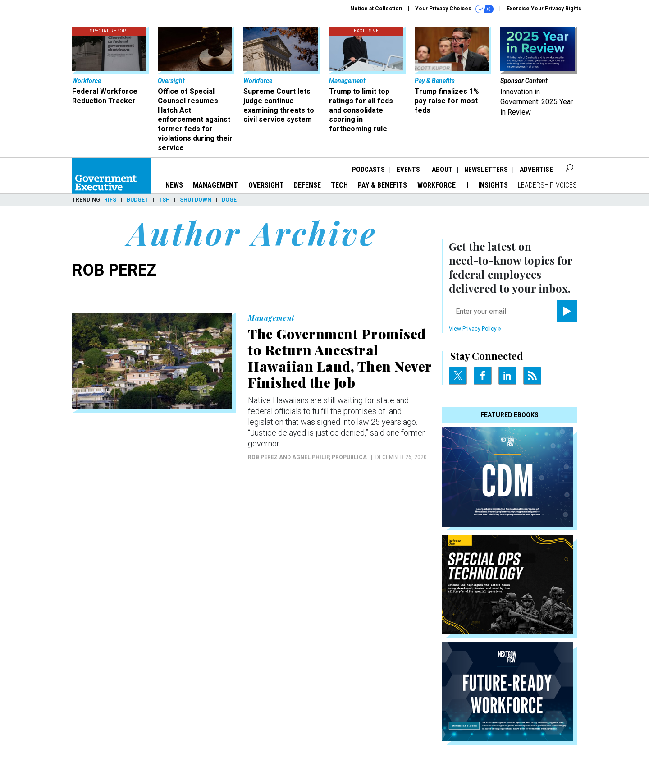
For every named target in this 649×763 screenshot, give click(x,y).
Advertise (536, 169)
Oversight (266, 185)
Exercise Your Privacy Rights (544, 8)
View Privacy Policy (475, 329)
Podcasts (368, 169)
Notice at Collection (376, 8)
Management (215, 185)
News (174, 185)
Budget (137, 200)
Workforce (437, 185)
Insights (493, 185)
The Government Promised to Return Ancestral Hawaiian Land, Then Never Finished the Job (340, 358)
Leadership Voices (547, 185)
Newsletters (486, 169)
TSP (164, 200)
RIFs (110, 200)
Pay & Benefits (382, 185)
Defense (307, 185)
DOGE (229, 200)
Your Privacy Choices (454, 9)
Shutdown (195, 200)
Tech (339, 185)
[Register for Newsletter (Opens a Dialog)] (566, 311)
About (442, 169)
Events (408, 169)
